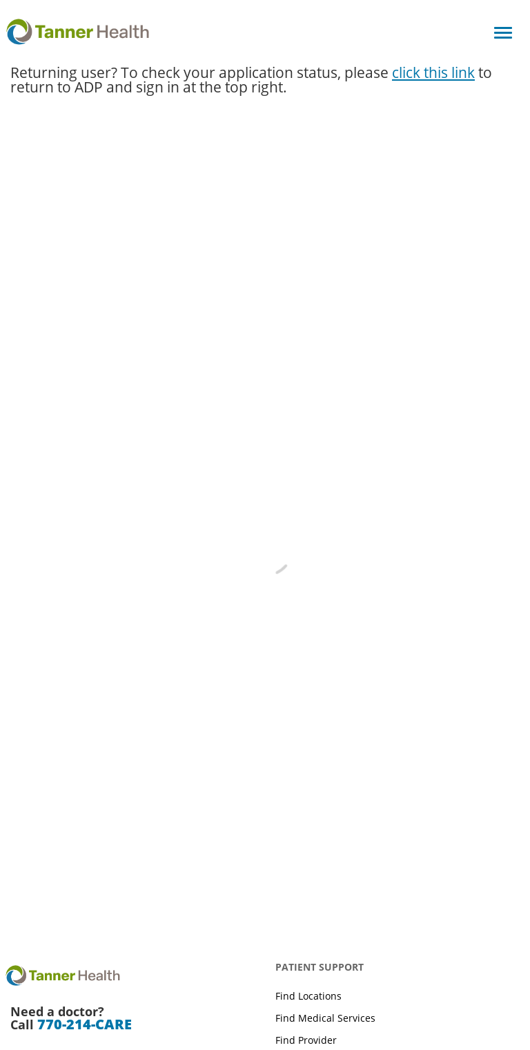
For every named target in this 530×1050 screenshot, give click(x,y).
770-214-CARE (84, 1024)
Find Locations (308, 995)
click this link (433, 72)
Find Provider (306, 1040)
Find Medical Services (325, 1017)
